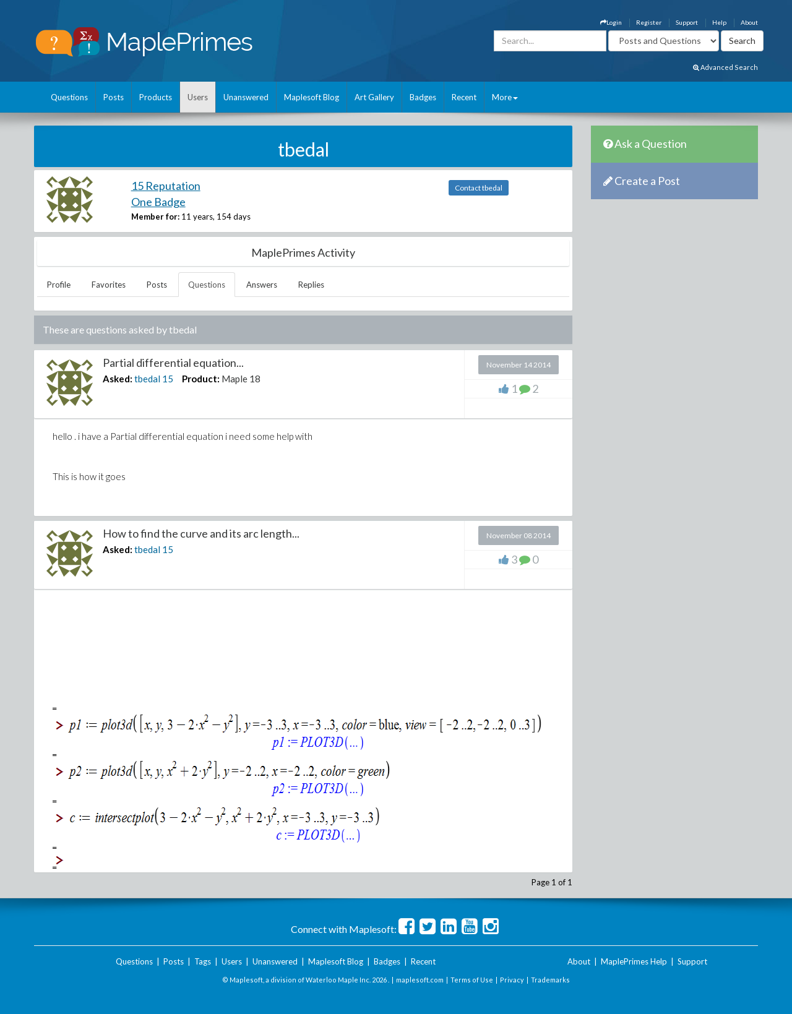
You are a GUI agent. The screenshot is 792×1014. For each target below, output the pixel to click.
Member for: (155, 216)
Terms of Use (471, 980)
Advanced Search (725, 67)
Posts (113, 97)
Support (687, 22)
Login (611, 22)
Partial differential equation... (173, 362)
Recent (464, 97)
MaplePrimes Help (634, 961)
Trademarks (550, 980)
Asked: (117, 378)
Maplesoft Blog (311, 97)
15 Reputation (165, 185)
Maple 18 (241, 378)
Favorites (109, 285)
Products (155, 97)
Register (648, 22)
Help (719, 22)
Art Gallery (374, 97)
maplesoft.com (420, 980)
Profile (59, 285)
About (749, 22)
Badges (423, 97)
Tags (202, 961)
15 (167, 378)
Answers (261, 285)
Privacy (512, 980)
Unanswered (246, 97)
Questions (69, 97)
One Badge (158, 201)
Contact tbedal (478, 187)
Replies (311, 285)
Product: (201, 378)
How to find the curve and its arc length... (201, 533)
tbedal (147, 378)
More (505, 97)
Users (197, 97)
